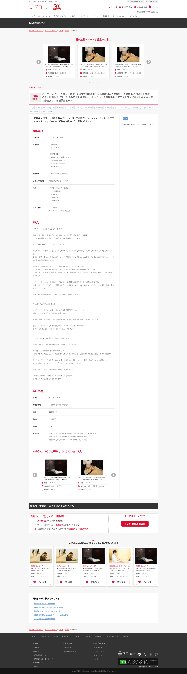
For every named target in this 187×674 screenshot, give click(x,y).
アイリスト (85, 16)
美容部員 (106, 16)
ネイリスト (95, 16)
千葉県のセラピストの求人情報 (44, 604)
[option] (59, 61)
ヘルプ (96, 659)
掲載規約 (36, 651)
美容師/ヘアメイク (60, 16)
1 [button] (89, 82)
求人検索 (112, 7)
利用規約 (36, 647)
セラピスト (74, 16)
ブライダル (133, 16)
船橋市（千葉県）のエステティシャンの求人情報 (51, 615)
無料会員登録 (140, 7)
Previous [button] (37, 60)
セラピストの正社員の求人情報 (44, 619)
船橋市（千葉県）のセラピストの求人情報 (48, 607)
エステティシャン (44, 16)
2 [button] (93, 82)
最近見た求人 (126, 7)
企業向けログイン (151, 1)
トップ (32, 16)
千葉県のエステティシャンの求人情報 (47, 611)
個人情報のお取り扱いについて (43, 659)
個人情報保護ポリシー (40, 655)
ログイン (153, 7)
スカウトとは (98, 655)
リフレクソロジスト (119, 16)
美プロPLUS (98, 647)
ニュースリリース (99, 651)
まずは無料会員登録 (134, 524)
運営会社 (36, 666)
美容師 (56, 637)
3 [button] (97, 82)
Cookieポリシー (38, 662)
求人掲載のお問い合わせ (135, 1)
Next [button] (147, 60)
